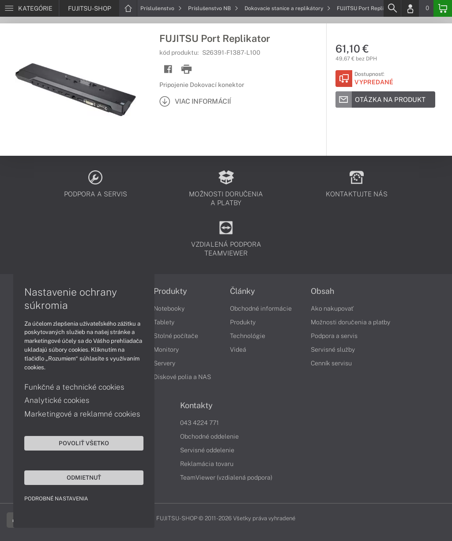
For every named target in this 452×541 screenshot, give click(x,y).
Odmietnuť (84, 477)
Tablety (164, 322)
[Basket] (442, 8)
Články (242, 291)
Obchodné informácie (261, 308)
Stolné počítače (176, 335)
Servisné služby (333, 349)
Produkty (170, 291)
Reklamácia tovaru (207, 463)
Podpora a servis (334, 335)
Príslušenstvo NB (213, 8)
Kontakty (196, 406)
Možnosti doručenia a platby (350, 322)
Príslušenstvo (161, 8)
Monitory (166, 349)
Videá (238, 349)
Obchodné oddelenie (209, 436)
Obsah (322, 291)
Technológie (247, 335)
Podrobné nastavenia (56, 499)
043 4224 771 (199, 422)
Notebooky (169, 308)
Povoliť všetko (84, 443)
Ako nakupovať (332, 308)
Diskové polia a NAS (182, 376)
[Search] (392, 8)
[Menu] (29, 8)
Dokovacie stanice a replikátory (288, 8)
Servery (164, 363)
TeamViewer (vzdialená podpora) (226, 477)
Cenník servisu (331, 363)
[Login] (410, 8)
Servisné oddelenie (207, 450)
